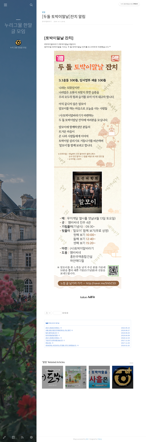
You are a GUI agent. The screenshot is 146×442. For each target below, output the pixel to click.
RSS (23, 437)
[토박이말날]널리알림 (54, 335)
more (133, 363)
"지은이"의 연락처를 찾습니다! (56, 340)
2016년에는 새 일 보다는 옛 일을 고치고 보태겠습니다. (63, 345)
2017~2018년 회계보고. (55, 338)
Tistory (102, 439)
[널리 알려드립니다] (53, 333)
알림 (46, 12)
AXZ (89, 439)
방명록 (14, 437)
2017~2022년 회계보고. (55, 328)
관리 (32, 437)
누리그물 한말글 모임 (18, 28)
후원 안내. (50, 343)
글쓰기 (5, 437)
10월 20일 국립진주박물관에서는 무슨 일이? (60, 330)
